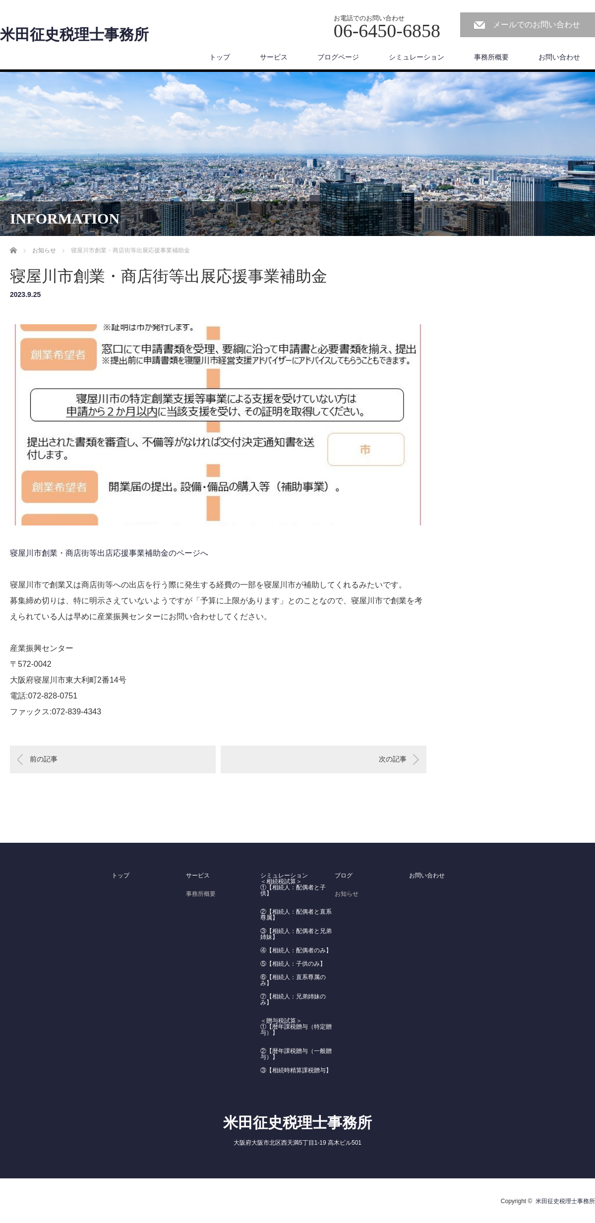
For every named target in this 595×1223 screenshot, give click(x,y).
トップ (219, 57)
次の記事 (393, 759)
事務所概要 (491, 57)
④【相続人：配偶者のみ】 (296, 950)
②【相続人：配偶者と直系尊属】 (296, 915)
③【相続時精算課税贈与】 (296, 1070)
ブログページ (338, 57)
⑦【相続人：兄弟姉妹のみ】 (293, 999)
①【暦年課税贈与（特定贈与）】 (296, 1030)
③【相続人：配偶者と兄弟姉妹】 (296, 934)
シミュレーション (416, 57)
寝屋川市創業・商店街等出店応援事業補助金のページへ (109, 553)
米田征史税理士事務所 (74, 34)
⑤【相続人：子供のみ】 (293, 964)
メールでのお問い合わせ (536, 24)
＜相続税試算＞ (281, 881)
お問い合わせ (559, 57)
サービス (274, 57)
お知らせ (346, 894)
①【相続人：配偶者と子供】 (293, 890)
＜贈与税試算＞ (281, 1021)
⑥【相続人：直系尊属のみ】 (293, 980)
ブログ (344, 875)
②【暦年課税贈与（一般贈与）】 (296, 1054)
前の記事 (44, 759)
